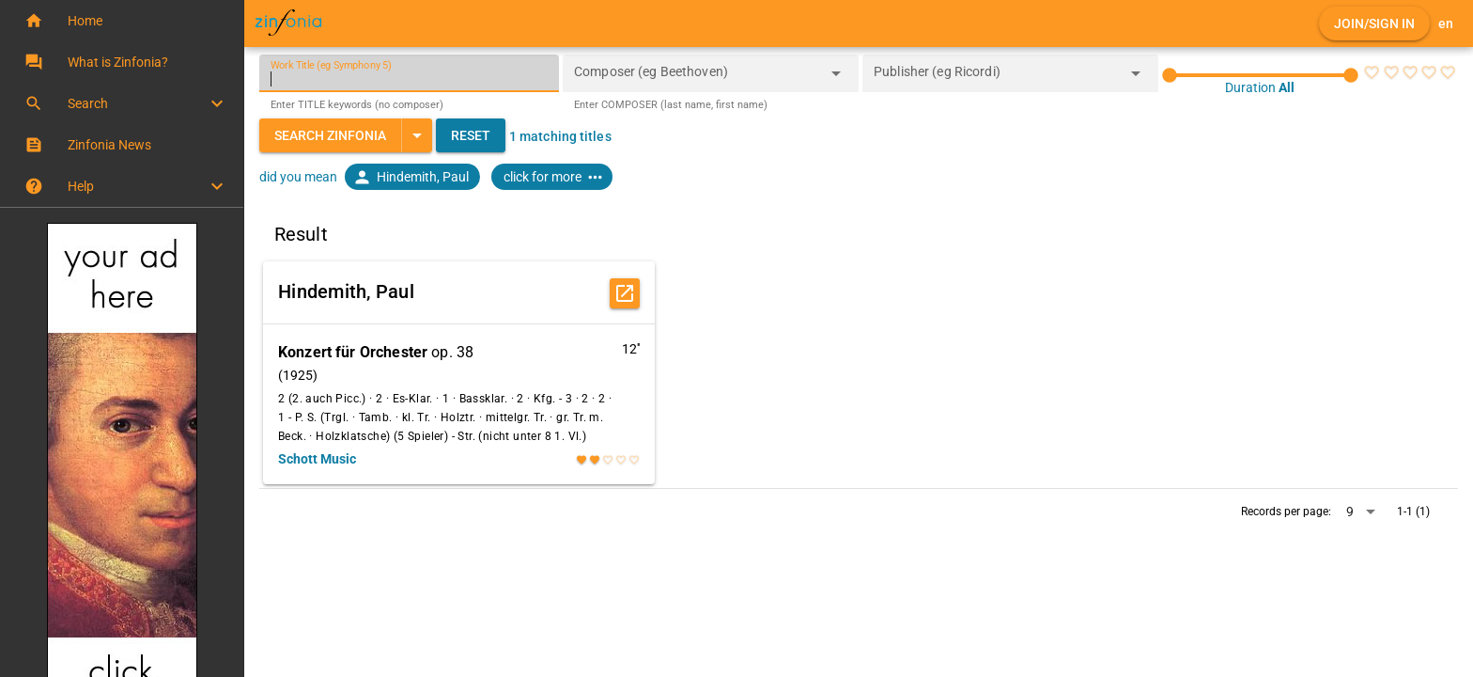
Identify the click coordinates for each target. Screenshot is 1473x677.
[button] (121, 20)
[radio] (1371, 72)
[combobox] (696, 79)
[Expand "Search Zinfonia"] (416, 135)
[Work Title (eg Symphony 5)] (409, 73)
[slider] (1260, 75)
